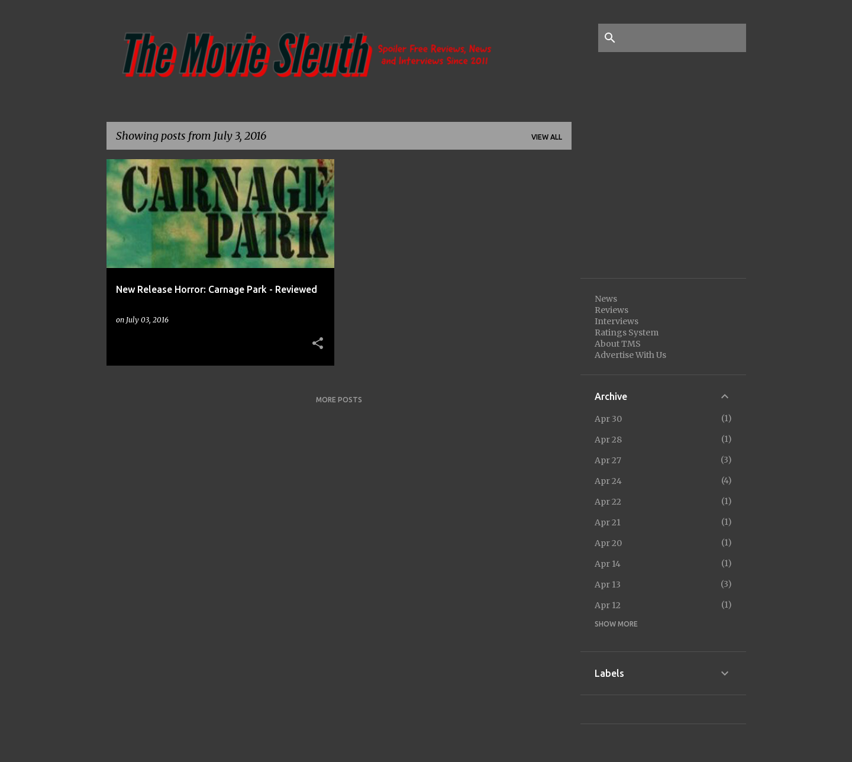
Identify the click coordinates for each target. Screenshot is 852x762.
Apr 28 (608, 439)
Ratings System (627, 332)
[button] (318, 343)
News (606, 298)
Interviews (616, 321)
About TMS (618, 343)
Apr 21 (608, 522)
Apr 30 (608, 419)
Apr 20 (608, 543)
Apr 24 (608, 481)
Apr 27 (608, 460)
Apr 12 (608, 605)
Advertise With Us (630, 355)
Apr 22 (608, 501)
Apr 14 (608, 563)
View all (546, 137)
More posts (339, 399)
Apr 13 (608, 584)
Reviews (611, 310)
